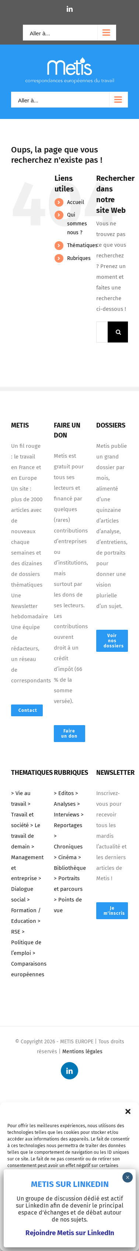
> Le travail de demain (25, 836)
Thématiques (82, 245)
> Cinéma (65, 857)
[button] (128, 1111)
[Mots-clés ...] (102, 331)
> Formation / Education (26, 910)
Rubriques (79, 258)
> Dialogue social (26, 889)
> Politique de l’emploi (26, 942)
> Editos (64, 793)
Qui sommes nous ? (77, 224)
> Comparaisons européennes (28, 964)
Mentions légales (82, 1051)
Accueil (75, 202)
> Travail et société (22, 815)
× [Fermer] (128, 1177)
